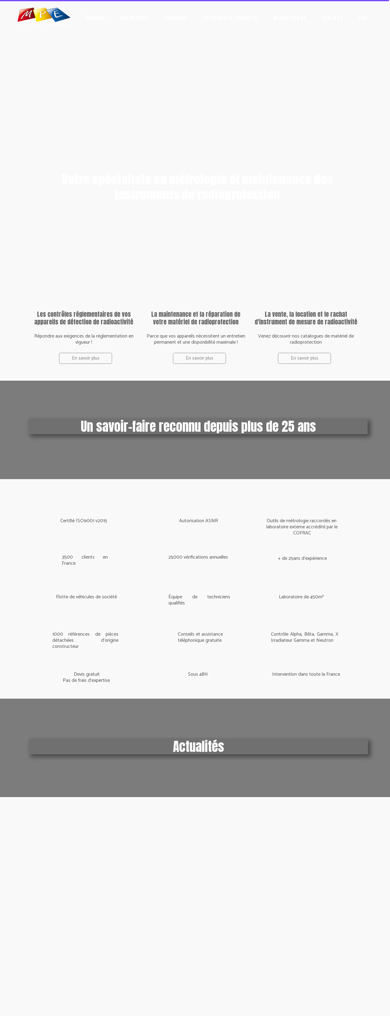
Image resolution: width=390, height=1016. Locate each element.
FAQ (363, 18)
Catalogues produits (230, 18)
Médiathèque (289, 18)
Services (175, 18)
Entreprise (135, 18)
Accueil (95, 18)
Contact (332, 18)
